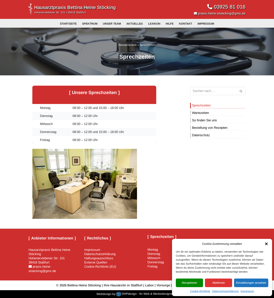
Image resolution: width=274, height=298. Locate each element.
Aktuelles (134, 23)
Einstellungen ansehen (251, 282)
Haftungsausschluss (98, 258)
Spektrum (89, 23)
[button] (266, 244)
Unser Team (112, 23)
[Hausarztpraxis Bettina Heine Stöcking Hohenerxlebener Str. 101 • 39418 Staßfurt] (72, 9)
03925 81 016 (229, 7)
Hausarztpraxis (128, 44)
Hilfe (170, 23)
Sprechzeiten (201, 105)
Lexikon (154, 23)
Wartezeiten (200, 113)
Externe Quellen (95, 262)
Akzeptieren (189, 282)
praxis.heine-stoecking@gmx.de (221, 13)
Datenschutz (201, 135)
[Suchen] (213, 91)
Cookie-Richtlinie (200, 291)
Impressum (247, 291)
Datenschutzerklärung (225, 291)
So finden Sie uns (204, 120)
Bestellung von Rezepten (209, 128)
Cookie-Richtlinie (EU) (100, 267)
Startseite (68, 23)
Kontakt (185, 23)
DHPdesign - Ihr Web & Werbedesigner (147, 294)
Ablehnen (218, 282)
